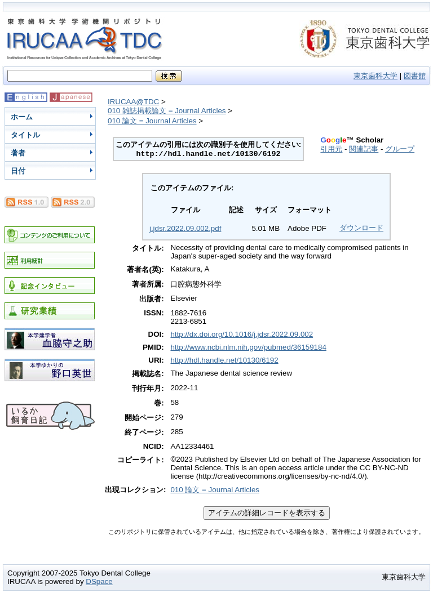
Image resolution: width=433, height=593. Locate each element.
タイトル (25, 135)
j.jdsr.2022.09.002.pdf (185, 228)
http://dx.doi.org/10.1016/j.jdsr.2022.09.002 (241, 334)
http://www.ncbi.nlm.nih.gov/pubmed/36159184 (248, 347)
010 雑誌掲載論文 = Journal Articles (167, 110)
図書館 (415, 76)
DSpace (99, 581)
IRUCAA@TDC (133, 101)
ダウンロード (361, 228)
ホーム (22, 117)
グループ (399, 149)
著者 (18, 153)
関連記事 (363, 149)
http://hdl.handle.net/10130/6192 (224, 360)
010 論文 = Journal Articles (152, 121)
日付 (18, 171)
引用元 (331, 149)
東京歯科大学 (375, 76)
